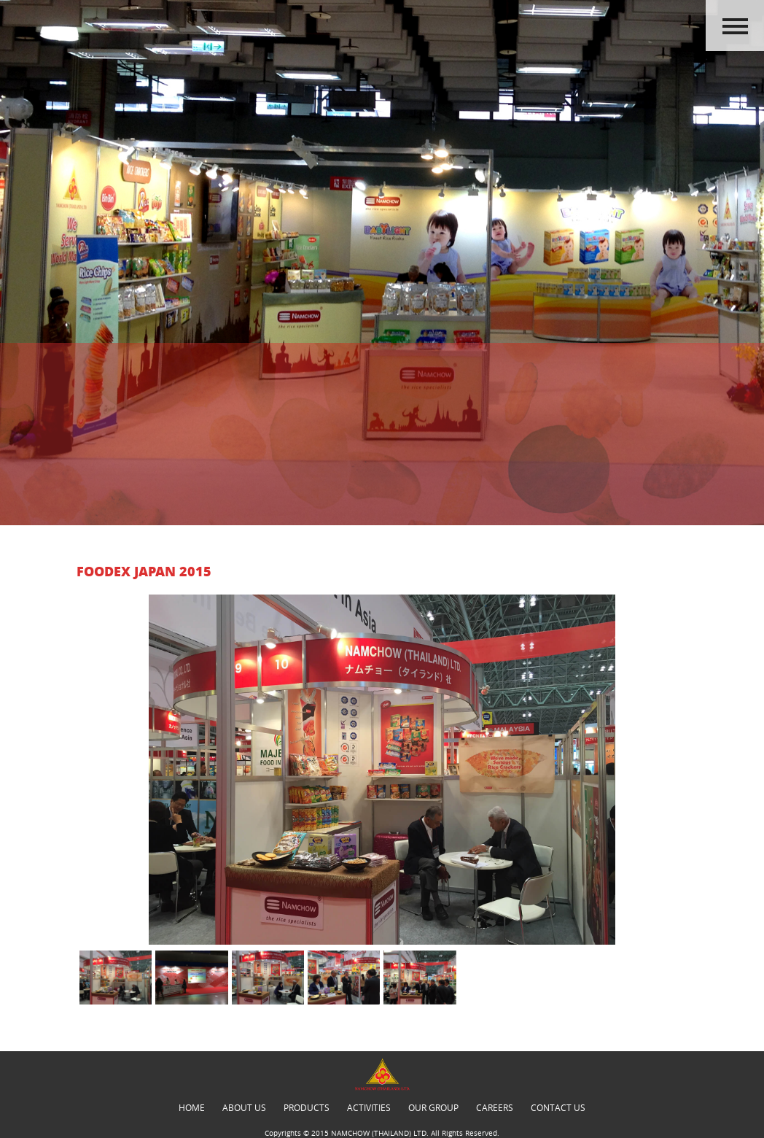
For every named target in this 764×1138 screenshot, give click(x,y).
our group (433, 1107)
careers (494, 1107)
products (307, 1107)
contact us (558, 1107)
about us (244, 1107)
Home (192, 1107)
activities (369, 1107)
